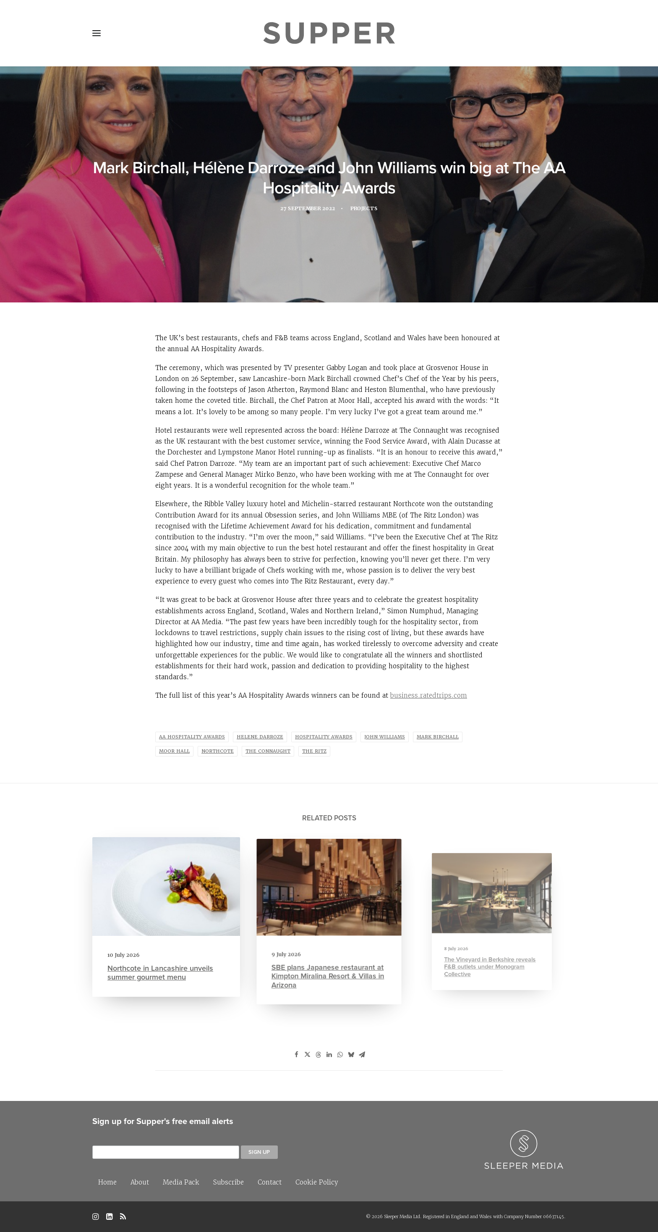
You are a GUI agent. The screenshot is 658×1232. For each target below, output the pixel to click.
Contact (270, 1182)
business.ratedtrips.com (428, 695)
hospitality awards (323, 737)
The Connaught (267, 751)
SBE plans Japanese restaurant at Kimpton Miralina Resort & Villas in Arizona (328, 959)
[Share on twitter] (307, 1055)
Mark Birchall (438, 737)
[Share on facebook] (296, 1055)
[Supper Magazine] (329, 33)
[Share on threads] (318, 1055)
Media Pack (181, 1182)
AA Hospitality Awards (192, 737)
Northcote (217, 751)
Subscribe (228, 1182)
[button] (96, 33)
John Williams (384, 737)
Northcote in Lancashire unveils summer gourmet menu (161, 966)
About (140, 1182)
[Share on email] (362, 1055)
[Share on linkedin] (329, 1055)
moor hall (174, 751)
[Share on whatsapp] (340, 1055)
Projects (366, 209)
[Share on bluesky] (351, 1055)
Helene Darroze (260, 737)
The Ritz (314, 751)
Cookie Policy (316, 1182)
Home (107, 1182)
